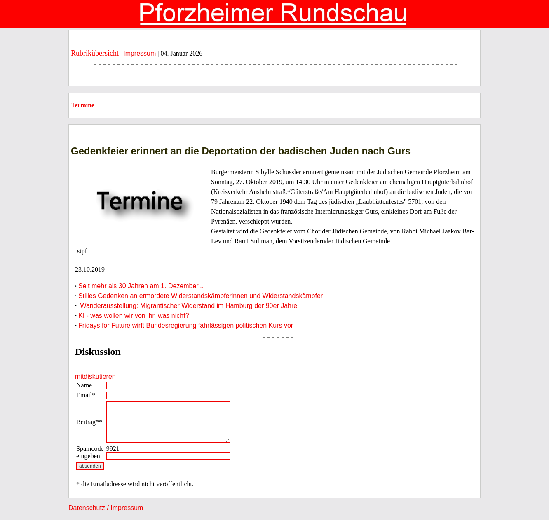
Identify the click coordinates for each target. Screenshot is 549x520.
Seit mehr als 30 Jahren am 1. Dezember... (141, 285)
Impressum (139, 53)
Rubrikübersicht (95, 53)
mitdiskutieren (95, 376)
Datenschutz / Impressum (105, 507)
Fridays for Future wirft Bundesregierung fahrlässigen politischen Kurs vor (185, 325)
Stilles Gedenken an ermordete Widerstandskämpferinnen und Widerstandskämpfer (200, 295)
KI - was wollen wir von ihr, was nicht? (133, 315)
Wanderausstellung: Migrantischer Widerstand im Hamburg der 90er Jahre (187, 305)
